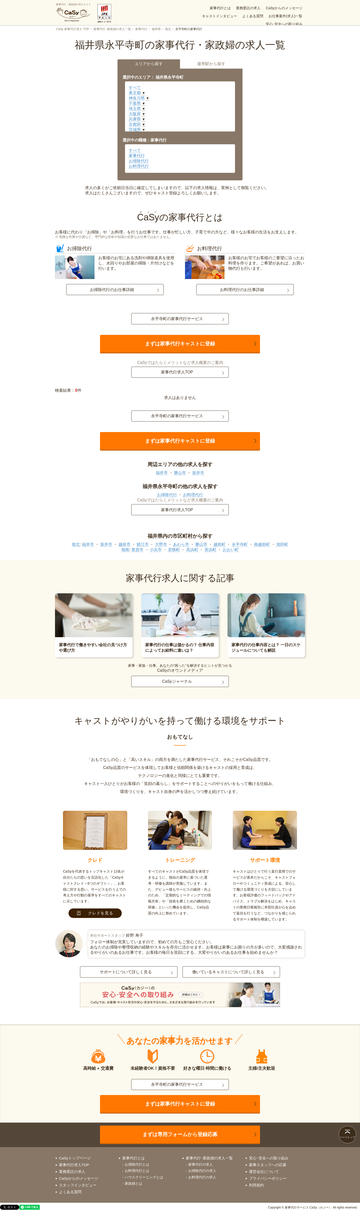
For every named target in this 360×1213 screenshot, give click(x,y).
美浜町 (210, 550)
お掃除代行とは (137, 1164)
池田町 (282, 544)
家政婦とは (133, 1183)
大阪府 (135, 114)
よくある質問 (210, 16)
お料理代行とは (137, 1171)
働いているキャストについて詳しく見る (228, 972)
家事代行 (141, 29)
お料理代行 (139, 166)
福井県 (156, 29)
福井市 (162, 473)
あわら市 (181, 544)
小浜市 (156, 550)
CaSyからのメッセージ (244, 8)
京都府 (135, 124)
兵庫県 (135, 119)
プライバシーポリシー (267, 1178)
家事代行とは (180, 8)
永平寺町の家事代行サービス (177, 319)
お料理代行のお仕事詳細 (242, 290)
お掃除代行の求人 (202, 1171)
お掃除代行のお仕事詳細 (112, 290)
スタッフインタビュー (77, 1185)
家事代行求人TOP (177, 372)
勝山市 (180, 473)
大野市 (161, 544)
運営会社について (264, 1171)
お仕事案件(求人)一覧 (243, 16)
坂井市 (198, 473)
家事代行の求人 (200, 1164)
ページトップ (347, 1137)
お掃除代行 (139, 161)
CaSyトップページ (75, 1158)
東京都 (135, 93)
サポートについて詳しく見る (126, 972)
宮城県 (135, 129)
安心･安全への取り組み (284, 16)
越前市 (124, 544)
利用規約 (256, 1185)
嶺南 (125, 550)
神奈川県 (137, 98)
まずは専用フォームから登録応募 (180, 1134)
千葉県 (135, 103)
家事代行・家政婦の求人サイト (73, 12)
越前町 (220, 544)
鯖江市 (143, 544)
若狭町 (174, 550)
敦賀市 (138, 550)
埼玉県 (135, 108)
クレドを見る (95, 913)
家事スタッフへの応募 (267, 1165)
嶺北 (168, 29)
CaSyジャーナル (177, 681)
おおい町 (231, 550)
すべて (135, 87)
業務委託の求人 (208, 8)
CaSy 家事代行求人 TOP (72, 29)
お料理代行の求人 (202, 1177)
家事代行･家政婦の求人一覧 (112, 29)
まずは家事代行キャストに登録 (180, 343)
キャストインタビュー (285, 8)
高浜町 (192, 550)
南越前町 (262, 544)
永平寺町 (240, 544)
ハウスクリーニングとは (144, 1177)
